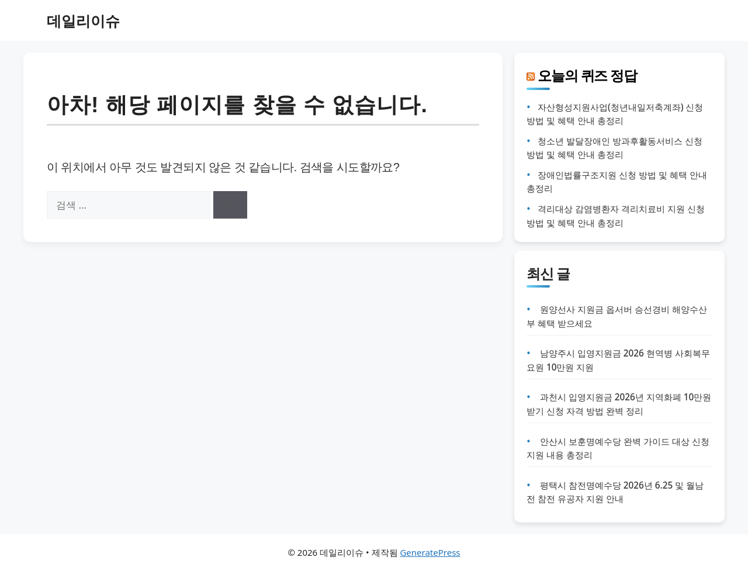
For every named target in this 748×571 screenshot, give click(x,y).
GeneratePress (430, 552)
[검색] (230, 205)
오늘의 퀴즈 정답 (587, 75)
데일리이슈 (83, 20)
